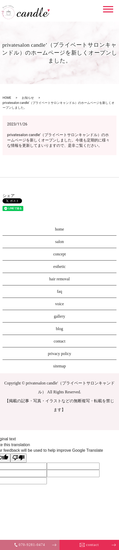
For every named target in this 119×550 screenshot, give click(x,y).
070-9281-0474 (29, 545)
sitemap (59, 366)
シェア (9, 195)
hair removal (59, 279)
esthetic (59, 266)
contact (89, 545)
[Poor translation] (18, 458)
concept (59, 254)
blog (59, 329)
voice (59, 304)
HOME (7, 98)
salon (59, 241)
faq (59, 291)
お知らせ (28, 98)
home (59, 229)
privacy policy (59, 353)
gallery (59, 316)
